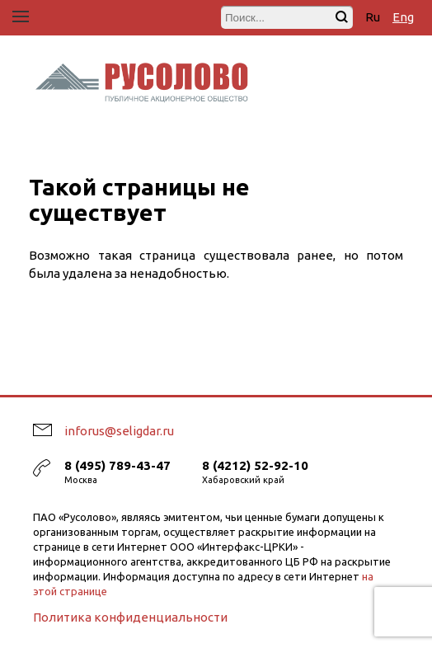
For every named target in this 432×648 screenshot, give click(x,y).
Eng (403, 17)
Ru (372, 17)
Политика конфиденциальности (130, 617)
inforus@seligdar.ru (119, 431)
